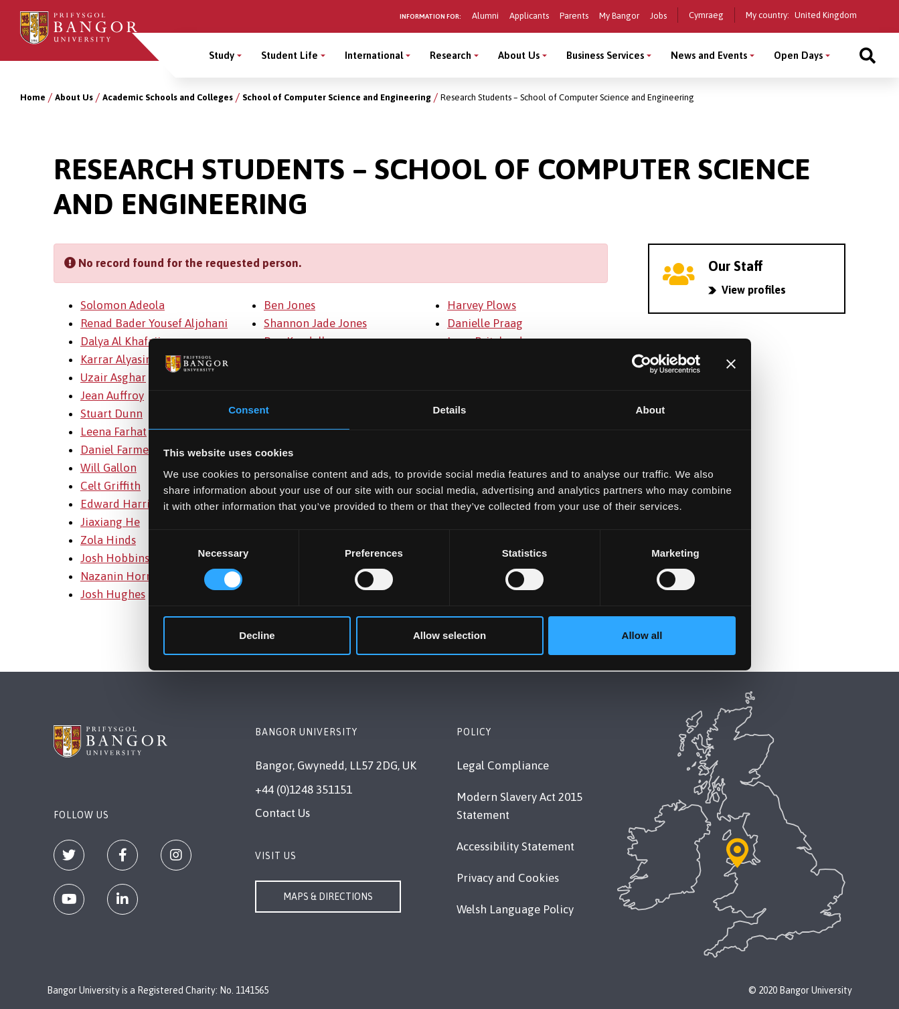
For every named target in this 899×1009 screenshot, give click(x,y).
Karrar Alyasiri (116, 359)
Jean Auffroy (112, 395)
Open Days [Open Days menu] (798, 55)
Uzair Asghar (113, 377)
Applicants (529, 16)
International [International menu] (374, 55)
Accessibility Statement (515, 846)
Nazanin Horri (117, 576)
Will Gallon (108, 467)
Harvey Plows (481, 305)
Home (33, 97)
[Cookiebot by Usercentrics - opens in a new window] (641, 363)
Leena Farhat (113, 431)
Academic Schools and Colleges (167, 97)
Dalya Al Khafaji (120, 341)
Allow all (642, 636)
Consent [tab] (248, 409)
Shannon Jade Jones (315, 323)
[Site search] (867, 55)
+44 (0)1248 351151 (303, 789)
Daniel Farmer (116, 449)
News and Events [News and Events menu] (709, 55)
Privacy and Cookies (508, 878)
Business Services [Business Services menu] (605, 55)
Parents (574, 16)
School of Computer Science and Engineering (336, 97)
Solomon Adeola (122, 305)
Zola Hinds (108, 540)
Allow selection (449, 636)
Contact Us (282, 813)
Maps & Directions (328, 896)
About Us (74, 97)
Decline (256, 636)
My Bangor (619, 16)
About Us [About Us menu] (519, 55)
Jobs (658, 16)
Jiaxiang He (110, 522)
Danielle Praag (485, 323)
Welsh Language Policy (515, 909)
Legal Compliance (503, 765)
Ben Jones (289, 305)
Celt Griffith (110, 485)
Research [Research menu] (450, 55)
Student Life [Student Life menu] (289, 55)
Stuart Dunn (111, 413)
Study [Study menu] (221, 55)
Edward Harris (117, 504)
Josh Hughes (112, 594)
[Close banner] (731, 363)
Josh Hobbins (114, 558)
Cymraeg (706, 15)
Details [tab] (450, 409)
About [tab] (650, 409)
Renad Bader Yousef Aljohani (154, 323)
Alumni (485, 16)
